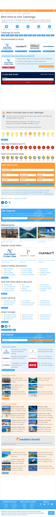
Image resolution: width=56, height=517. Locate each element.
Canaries (32, 505)
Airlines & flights (9, 290)
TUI (23, 286)
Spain (31, 508)
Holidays (25, 505)
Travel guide (38, 28)
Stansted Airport (9, 304)
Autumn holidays (27, 274)
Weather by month (6, 28)
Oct (43, 35)
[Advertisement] (28, 4)
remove (36, 123)
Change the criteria (12, 128)
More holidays (5, 279)
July (35, 117)
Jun (25, 35)
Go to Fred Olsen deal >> (46, 68)
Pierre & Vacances (45, 288)
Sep (39, 35)
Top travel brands (9, 288)
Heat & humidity (40, 179)
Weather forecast (17, 28)
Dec (52, 35)
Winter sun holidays (28, 276)
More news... (5, 474)
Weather (4, 10)
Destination (4, 78)
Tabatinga (19, 13)
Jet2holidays (25, 288)
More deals (4, 295)
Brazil (14, 13)
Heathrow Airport (27, 320)
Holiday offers (8, 286)
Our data (14, 505)
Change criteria (5, 141)
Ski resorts (43, 276)
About (6, 505)
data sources (48, 195)
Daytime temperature (6, 174)
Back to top (4, 207)
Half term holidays (9, 276)
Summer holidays (27, 272)
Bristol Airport (8, 306)
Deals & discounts (49, 28)
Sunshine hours (23, 174)
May (21, 35)
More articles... (5, 400)
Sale (8, 69)
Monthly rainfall (5, 179)
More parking (5, 309)
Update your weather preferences (19, 22)
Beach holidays (8, 270)
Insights (29, 10)
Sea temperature (41, 174)
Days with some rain (24, 179)
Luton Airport (26, 302)
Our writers (14, 506)
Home (2, 13)
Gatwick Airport (45, 302)
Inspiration (23, 10)
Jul (29, 35)
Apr (16, 35)
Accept (51, 513)
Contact (6, 506)
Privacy (6, 508)
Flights (24, 506)
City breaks (7, 272)
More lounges (5, 323)
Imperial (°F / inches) (20, 200)
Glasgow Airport (45, 304)
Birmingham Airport (28, 304)
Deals (17, 10)
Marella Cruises (27, 292)
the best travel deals (13, 444)
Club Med (43, 292)
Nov (48, 35)
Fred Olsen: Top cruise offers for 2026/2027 (18, 57)
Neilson (24, 290)
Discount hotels (9, 292)
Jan (3, 35)
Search (35, 10)
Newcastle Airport (45, 306)
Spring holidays (27, 270)
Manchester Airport (10, 302)
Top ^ (14, 331)
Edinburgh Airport (27, 306)
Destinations (11, 10)
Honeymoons (44, 270)
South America (8, 13)
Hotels (24, 508)
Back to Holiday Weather (6, 331)
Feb (7, 35)
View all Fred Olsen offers (49, 70)
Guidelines (14, 508)
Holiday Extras (44, 286)
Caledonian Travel (45, 290)
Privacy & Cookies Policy (13, 515)
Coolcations (43, 272)
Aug (34, 35)
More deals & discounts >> (8, 371)
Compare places (45, 274)
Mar (12, 35)
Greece (32, 506)
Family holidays (8, 274)
